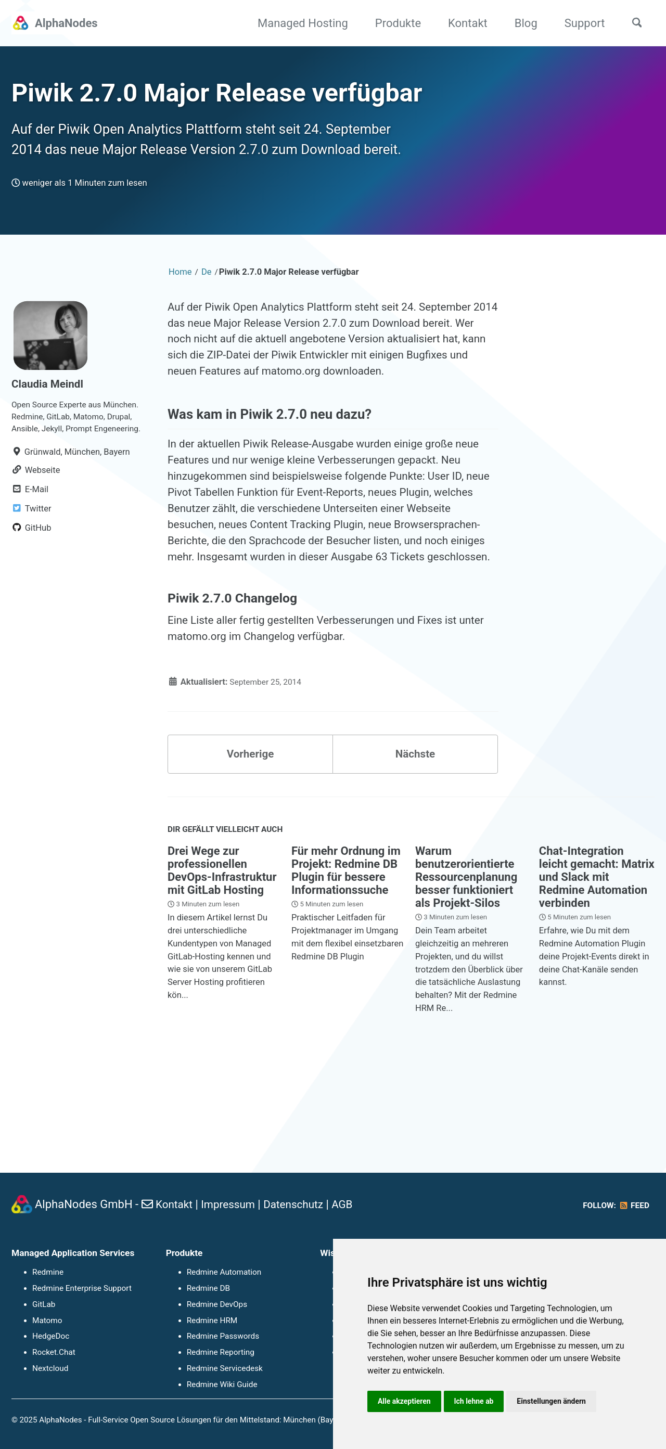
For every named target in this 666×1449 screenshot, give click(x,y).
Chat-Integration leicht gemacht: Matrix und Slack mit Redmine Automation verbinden (597, 966)
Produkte (392, 23)
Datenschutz (302, 1204)
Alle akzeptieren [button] (405, 1400)
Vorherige (250, 840)
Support (579, 23)
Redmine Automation (224, 1272)
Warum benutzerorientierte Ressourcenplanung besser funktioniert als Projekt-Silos (466, 966)
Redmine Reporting (221, 1352)
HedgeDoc (51, 1336)
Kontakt (462, 23)
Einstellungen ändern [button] (557, 1400)
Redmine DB (208, 1288)
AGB (353, 1204)
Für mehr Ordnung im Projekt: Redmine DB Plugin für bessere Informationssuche (346, 960)
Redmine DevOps (217, 1304)
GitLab (44, 1304)
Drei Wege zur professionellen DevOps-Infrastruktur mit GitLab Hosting (222, 960)
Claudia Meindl (49, 413)
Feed (633, 1206)
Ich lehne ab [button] (477, 1400)
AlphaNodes (66, 23)
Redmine (47, 1272)
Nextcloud (50, 1368)
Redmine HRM (212, 1320)
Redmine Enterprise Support (82, 1288)
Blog (520, 23)
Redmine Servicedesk (225, 1368)
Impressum (232, 1204)
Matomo (47, 1320)
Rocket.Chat (53, 1352)
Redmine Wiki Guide (222, 1384)
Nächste (415, 840)
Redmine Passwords (223, 1336)
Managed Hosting (297, 23)
